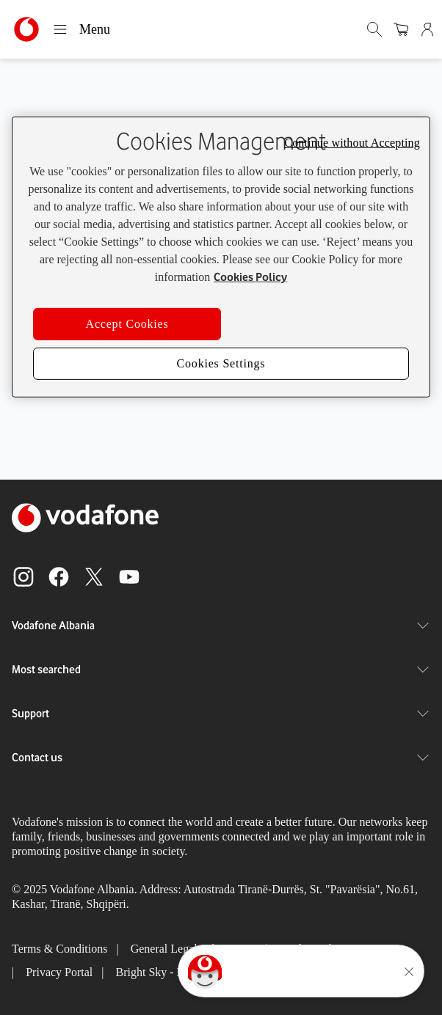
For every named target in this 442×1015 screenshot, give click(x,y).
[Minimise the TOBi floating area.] (409, 971)
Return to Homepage (220, 337)
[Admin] (429, 29)
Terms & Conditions (59, 948)
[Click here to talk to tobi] (204, 971)
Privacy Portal (59, 972)
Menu (81, 29)
